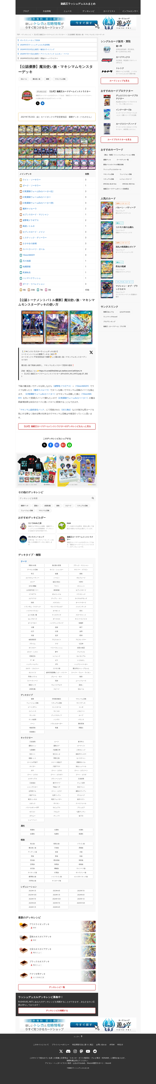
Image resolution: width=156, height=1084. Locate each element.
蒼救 (57, 506)
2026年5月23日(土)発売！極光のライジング (36, 49)
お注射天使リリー (32, 590)
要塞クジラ (32, 685)
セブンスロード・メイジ (34, 231)
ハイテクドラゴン (32, 611)
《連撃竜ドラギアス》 (62, 386)
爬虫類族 (57, 860)
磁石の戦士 (56, 582)
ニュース (68, 11)
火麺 (32, 627)
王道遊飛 (81, 779)
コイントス (32, 711)
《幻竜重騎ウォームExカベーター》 (40, 394)
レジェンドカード (126, 179)
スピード (68, 506)
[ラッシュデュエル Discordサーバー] (68, 1051)
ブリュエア (81, 807)
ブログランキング (109, 321)
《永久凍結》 (66, 409)
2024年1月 (56, 895)
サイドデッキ (81, 703)
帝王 (32, 574)
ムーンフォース (81, 681)
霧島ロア (57, 746)
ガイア (32, 582)
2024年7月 (32, 899)
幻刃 (32, 631)
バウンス (81, 719)
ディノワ (57, 816)
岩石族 (32, 868)
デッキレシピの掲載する (57, 1010)
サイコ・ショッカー (56, 569)
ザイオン (57, 803)
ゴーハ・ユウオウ (57, 774)
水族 (80, 852)
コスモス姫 (56, 668)
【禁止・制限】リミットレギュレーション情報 (119, 155)
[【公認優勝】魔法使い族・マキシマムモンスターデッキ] (44, 445)
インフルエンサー (130, 11)
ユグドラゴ (32, 598)
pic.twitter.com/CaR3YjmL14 (70, 371)
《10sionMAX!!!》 (82, 386)
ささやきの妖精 (30, 243)
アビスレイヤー (81, 639)
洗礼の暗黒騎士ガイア (126, 246)
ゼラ (56, 660)
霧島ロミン (32, 746)
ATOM (112, 1044)
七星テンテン (81, 812)
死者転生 (27, 272)
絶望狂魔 (48, 506)
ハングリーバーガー (81, 664)
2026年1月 (32, 907)
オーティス (81, 746)
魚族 (80, 856)
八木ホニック (81, 750)
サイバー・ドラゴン (81, 569)
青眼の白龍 (32, 565)
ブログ (26, 11)
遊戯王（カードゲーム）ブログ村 (114, 326)
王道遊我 (32, 742)
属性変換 (81, 724)
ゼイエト (32, 812)
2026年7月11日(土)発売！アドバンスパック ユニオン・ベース (43, 54)
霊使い (36, 506)
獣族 (56, 856)
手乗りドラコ (32, 677)
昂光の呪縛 (121, 266)
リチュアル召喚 (82, 506)
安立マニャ (81, 787)
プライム (32, 644)
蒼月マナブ (56, 783)
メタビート (81, 711)
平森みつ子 (56, 787)
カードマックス (123, 57)
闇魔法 (81, 728)
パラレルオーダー (57, 724)
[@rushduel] (61, 1051)
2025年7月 (56, 903)
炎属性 (32, 834)
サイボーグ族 (56, 881)
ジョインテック (81, 607)
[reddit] (95, 1051)
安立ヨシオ (56, 754)
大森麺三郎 (56, 750)
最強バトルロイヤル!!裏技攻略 (113, 164)
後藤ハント (32, 758)
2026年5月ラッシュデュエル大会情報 (34, 45)
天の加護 (27, 260)
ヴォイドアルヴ (56, 685)
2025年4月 (32, 903)
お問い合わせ (101, 1044)
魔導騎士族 (32, 877)
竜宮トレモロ (32, 799)
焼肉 (32, 602)
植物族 (81, 864)
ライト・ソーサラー (32, 179)
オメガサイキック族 (81, 877)
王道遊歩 (32, 783)
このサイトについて (41, 1044)
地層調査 (27, 266)
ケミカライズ (56, 615)
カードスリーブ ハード (126, 123)
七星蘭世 (32, 750)
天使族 (56, 848)
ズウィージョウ (56, 779)
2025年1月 (81, 899)
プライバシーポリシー (60, 1044)
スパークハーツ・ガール (34, 249)
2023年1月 (32, 891)
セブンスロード (81, 590)
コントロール (56, 707)
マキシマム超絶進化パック (32, 409)
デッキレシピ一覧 (57, 987)
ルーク (56, 742)
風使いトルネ (29, 226)
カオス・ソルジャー (32, 668)
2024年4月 (81, 895)
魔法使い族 (36, 79)
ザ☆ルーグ (81, 795)
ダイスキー (32, 648)
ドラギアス (32, 594)
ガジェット (81, 586)
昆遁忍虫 (32, 656)
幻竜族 (56, 872)
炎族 (56, 852)
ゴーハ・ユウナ (56, 791)
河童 (32, 635)
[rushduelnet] (75, 1051)
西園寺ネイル (81, 762)
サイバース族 (81, 868)
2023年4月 (56, 891)
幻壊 (56, 631)
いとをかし (81, 660)
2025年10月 (81, 903)
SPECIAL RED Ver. (128, 184)
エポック (32, 803)
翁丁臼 (81, 816)
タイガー (32, 766)
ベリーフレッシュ (57, 648)
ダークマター (32, 623)
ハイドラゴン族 (56, 877)
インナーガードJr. (124, 109)
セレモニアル (81, 656)
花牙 (56, 635)
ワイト (56, 586)
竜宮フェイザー (56, 799)
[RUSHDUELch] (88, 1051)
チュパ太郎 (81, 783)
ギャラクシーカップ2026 (29, 40)
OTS (56, 664)
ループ (81, 715)
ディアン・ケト (56, 598)
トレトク (120, 68)
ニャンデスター (32, 787)
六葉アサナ (56, 766)
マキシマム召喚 (60, 79)
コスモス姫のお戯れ (125, 227)
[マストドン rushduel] (81, 1051)
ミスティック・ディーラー (35, 237)
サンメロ (32, 715)
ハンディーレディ (32, 664)
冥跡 (56, 681)
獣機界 (81, 623)
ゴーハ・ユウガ (81, 774)
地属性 (56, 834)
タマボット (56, 611)
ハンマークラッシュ (32, 278)
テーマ (24, 561)
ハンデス (57, 719)
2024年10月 (56, 899)
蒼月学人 (81, 742)
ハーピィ (57, 578)
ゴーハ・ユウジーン (81, 770)
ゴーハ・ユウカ (32, 774)
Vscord (108, 1063)
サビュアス (56, 807)
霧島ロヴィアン (81, 791)
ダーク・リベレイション (34, 284)
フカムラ (57, 812)
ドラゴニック (81, 594)
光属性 (56, 830)
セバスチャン (81, 758)
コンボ (81, 707)
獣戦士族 (57, 844)
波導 (80, 631)
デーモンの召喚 (32, 569)
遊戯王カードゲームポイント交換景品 (116, 189)
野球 (80, 635)
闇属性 (32, 830)
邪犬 (80, 611)
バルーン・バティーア (126, 207)
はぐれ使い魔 (32, 615)
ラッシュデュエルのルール (112, 169)
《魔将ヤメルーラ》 (41, 390)
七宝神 (81, 644)
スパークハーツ (32, 681)
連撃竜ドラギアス (31, 220)
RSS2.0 (120, 1044)
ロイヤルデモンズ (81, 598)
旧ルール (24, 79)
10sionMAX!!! (29, 255)
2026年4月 (56, 907)
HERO (81, 582)
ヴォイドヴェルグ (57, 607)
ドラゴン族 (81, 844)
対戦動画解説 (56, 699)
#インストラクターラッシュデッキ (39, 351)
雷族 (32, 856)
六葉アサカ (32, 795)
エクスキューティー (32, 578)
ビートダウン (32, 707)
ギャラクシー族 (81, 872)
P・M (32, 660)
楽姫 (56, 627)
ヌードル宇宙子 (32, 762)
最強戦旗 (57, 590)
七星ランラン (56, 795)
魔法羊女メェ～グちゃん (81, 668)
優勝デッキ (24, 506)
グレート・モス (56, 677)
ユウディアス (32, 779)
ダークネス (56, 619)
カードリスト (109, 11)
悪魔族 (81, 848)
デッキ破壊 (32, 719)
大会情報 (47, 11)
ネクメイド (32, 672)
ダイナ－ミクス (32, 652)
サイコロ (57, 711)
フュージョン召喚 (27, 510)
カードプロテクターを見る (119, 139)
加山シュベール (81, 766)
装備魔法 (32, 732)
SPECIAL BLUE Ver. (110, 184)
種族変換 (32, 728)
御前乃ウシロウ (81, 754)
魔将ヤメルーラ (30, 208)
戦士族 (32, 844)
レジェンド (56, 656)
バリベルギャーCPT (32, 807)
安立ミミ (32, 754)
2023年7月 (81, 891)
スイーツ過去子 (56, 762)
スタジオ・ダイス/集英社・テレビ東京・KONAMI (89, 1058)
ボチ (32, 770)
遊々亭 (119, 46)
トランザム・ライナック (32, 607)
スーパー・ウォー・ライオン (81, 672)
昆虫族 (32, 860)
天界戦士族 (32, 881)
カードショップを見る (119, 80)
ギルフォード (81, 578)
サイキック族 (32, 872)
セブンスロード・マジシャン (36, 214)
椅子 (80, 627)
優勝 (47, 79)
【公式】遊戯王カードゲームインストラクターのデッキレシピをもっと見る (57, 426)
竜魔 (56, 728)
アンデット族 (32, 852)
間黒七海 (57, 758)
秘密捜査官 (32, 639)
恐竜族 (32, 864)
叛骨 (80, 677)
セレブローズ (32, 619)
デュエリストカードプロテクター (127, 97)
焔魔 (56, 574)
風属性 (81, 834)
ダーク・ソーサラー (32, 185)
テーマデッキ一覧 (123, 160)
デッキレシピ (88, 11)
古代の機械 (32, 586)
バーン (32, 724)
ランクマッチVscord (110, 317)
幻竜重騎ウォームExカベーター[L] (38, 191)
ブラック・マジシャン (81, 565)
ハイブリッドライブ (56, 623)
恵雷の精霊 (81, 648)
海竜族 (56, 864)
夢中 (56, 652)
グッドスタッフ (56, 715)
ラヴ (56, 644)
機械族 (56, 868)
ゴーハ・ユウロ (56, 770)
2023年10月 (32, 895)
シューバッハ (32, 820)
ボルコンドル (56, 594)
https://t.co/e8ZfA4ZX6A (49, 371)
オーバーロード (81, 602)
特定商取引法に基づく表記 (82, 1044)
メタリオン (56, 602)
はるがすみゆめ (125, 312)
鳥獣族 (81, 860)
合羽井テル (32, 791)
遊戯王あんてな (108, 312)
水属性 (81, 830)
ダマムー (32, 816)
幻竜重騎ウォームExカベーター (37, 197)
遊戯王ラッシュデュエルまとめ (78, 3)
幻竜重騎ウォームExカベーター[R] (38, 203)
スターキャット (81, 615)
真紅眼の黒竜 (56, 565)
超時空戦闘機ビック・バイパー (56, 672)
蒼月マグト (81, 799)
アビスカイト (56, 639)
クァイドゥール (81, 803)
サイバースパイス (81, 619)
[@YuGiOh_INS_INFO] (38, 103)
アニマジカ (81, 652)
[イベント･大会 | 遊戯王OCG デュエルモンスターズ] (42, 103)
